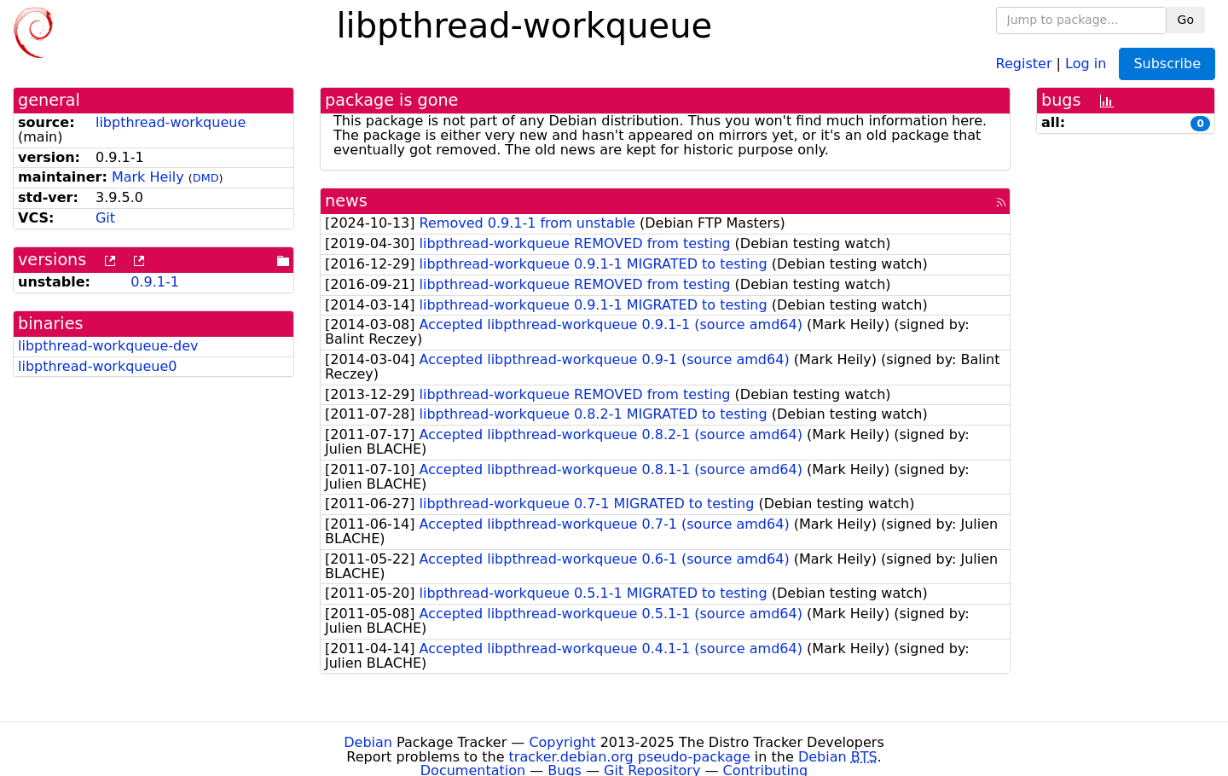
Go (1186, 19)
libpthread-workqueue (171, 122)
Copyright (562, 742)
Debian (368, 742)
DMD (206, 177)
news (346, 201)
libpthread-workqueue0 (97, 366)
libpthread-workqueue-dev (108, 346)
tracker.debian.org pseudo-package (629, 757)
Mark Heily (148, 177)
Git (105, 218)
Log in (1085, 63)
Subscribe (1167, 63)
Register (1024, 63)
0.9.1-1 (154, 282)
